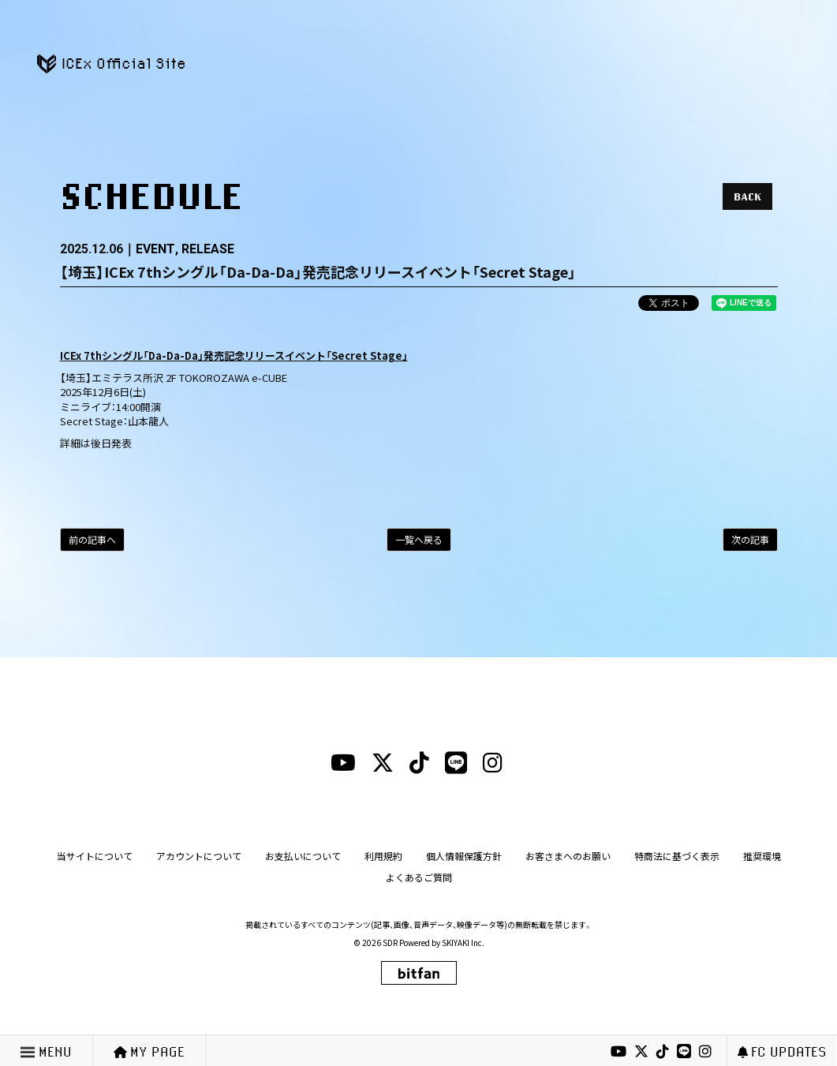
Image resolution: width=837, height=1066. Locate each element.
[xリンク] (641, 1052)
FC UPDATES (782, 1051)
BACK (747, 196)
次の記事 (750, 539)
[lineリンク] (684, 1052)
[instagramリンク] (705, 1052)
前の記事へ (92, 539)
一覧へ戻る (419, 539)
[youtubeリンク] (618, 1052)
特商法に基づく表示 (676, 855)
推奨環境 (762, 855)
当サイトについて (95, 855)
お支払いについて (303, 855)
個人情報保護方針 (464, 855)
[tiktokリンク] (662, 1052)
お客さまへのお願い (568, 855)
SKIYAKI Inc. (463, 942)
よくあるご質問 (419, 877)
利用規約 (383, 855)
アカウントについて (198, 855)
